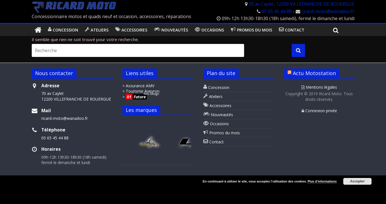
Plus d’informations (322, 181)
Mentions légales (319, 87)
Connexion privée (319, 110)
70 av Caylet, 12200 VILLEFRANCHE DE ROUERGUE (302, 4)
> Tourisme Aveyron (140, 91)
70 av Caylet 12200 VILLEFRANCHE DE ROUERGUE (76, 96)
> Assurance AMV (138, 85)
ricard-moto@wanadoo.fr (328, 11)
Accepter (357, 181)
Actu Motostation (314, 73)
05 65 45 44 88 (277, 11)
